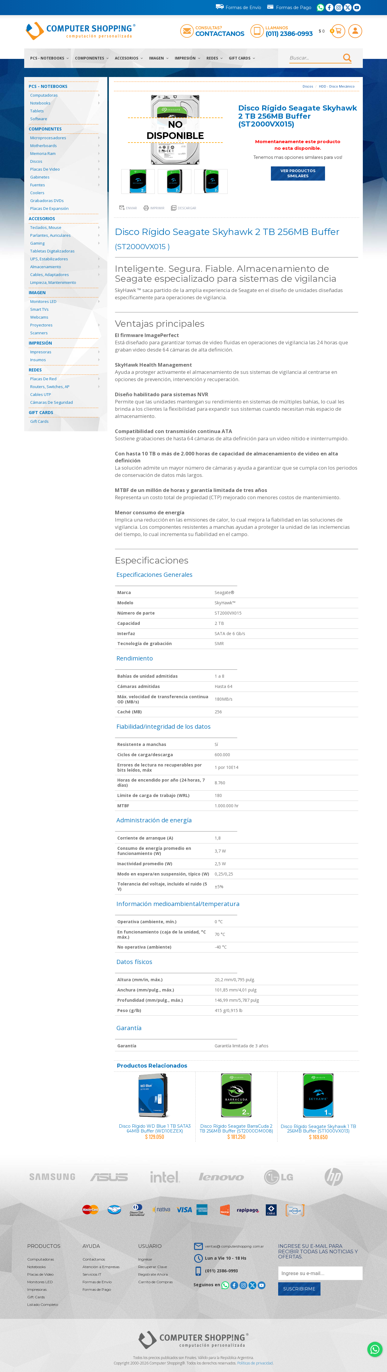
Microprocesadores (48, 137)
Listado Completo (42, 1304)
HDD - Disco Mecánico (337, 86)
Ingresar (145, 1259)
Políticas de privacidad (255, 1363)
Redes (215, 58)
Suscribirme (299, 1289)
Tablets (37, 111)
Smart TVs (39, 309)
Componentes (92, 58)
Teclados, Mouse (45, 227)
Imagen (159, 58)
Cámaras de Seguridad (51, 402)
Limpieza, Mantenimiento (53, 282)
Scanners (39, 333)
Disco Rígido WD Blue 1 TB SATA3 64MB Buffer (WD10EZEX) (155, 1128)
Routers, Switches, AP (50, 386)
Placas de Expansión (49, 208)
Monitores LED (43, 301)
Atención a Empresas (101, 1266)
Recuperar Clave (152, 1266)
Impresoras (40, 352)
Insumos (38, 359)
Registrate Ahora (153, 1274)
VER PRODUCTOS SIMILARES (298, 173)
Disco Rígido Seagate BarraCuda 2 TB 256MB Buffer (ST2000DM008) (236, 1128)
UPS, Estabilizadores (49, 259)
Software (38, 118)
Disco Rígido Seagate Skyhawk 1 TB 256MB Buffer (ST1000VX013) (318, 1129)
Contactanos (219, 33)
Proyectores (41, 325)
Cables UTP (40, 394)
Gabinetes (40, 177)
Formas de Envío (238, 7)
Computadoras (44, 95)
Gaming (37, 243)
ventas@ (234, 1246)
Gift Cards (242, 58)
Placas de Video (45, 169)
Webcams (39, 317)
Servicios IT (92, 1274)
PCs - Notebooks (49, 58)
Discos (36, 161)
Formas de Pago (288, 6)
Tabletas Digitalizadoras (52, 251)
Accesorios (129, 58)
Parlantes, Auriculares (50, 235)
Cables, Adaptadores (49, 274)
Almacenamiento (45, 266)
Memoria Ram (43, 153)
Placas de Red (43, 378)
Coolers (37, 192)
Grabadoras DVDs (47, 200)
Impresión (187, 58)
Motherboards (43, 145)
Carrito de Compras (155, 1282)
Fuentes (37, 185)
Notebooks (40, 103)
